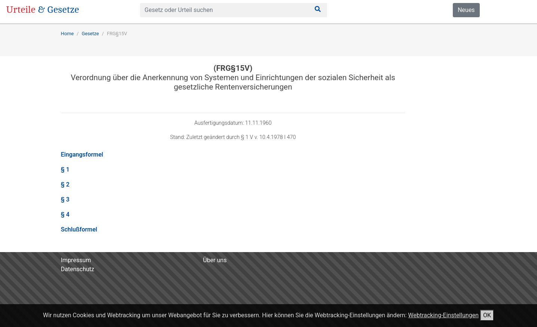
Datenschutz (77, 269)
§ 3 (65, 199)
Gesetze (90, 33)
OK (487, 315)
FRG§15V (117, 33)
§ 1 (65, 169)
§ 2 (65, 184)
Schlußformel (79, 229)
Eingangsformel (82, 154)
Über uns (215, 260)
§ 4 (65, 214)
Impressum (76, 260)
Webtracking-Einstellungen (443, 315)
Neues (466, 9)
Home (67, 33)
